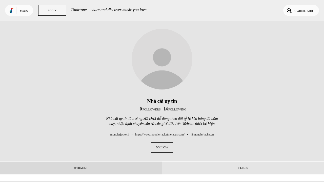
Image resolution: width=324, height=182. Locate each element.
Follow (162, 147)
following (175, 109)
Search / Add (299, 10)
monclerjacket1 (119, 134)
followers (150, 109)
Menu (24, 10)
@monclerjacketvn (202, 134)
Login (52, 10)
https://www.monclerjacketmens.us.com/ (160, 134)
